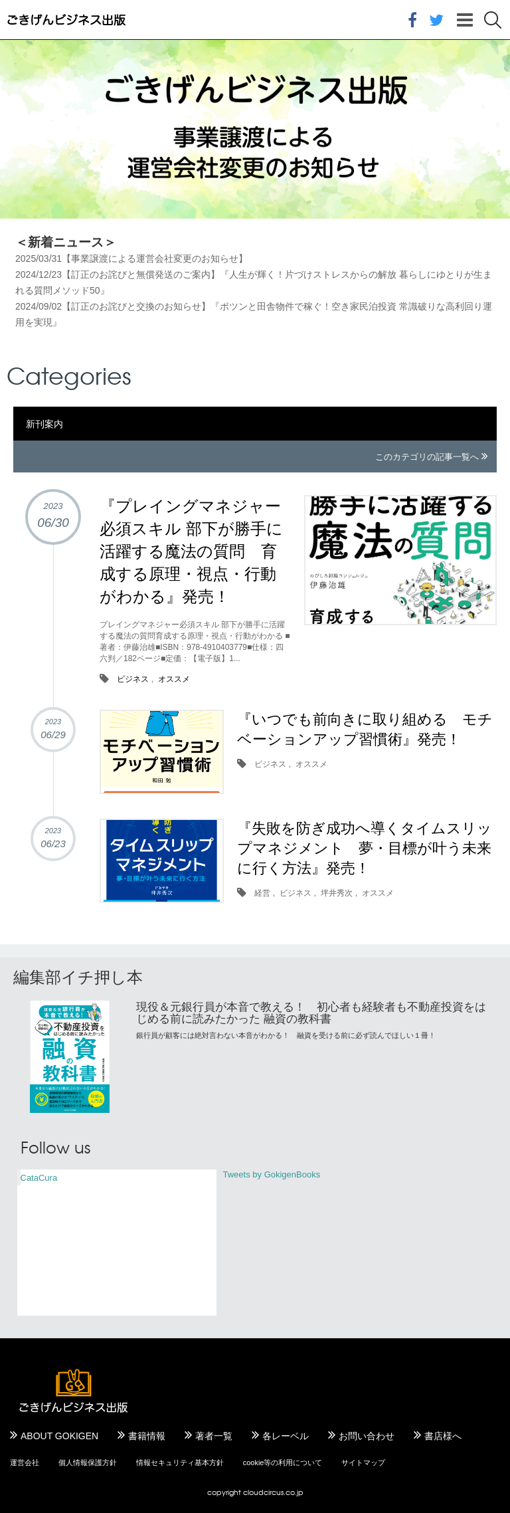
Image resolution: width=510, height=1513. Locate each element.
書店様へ (443, 1436)
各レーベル (285, 1436)
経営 (262, 893)
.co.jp (293, 1492)
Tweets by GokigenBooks (272, 1174)
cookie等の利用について (283, 1462)
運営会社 (24, 1462)
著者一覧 (213, 1436)
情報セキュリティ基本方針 (180, 1462)
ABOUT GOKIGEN (59, 1436)
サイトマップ (363, 1462)
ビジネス (133, 679)
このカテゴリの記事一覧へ (427, 457)
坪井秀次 (337, 893)
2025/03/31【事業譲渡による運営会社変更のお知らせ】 (131, 258)
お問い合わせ (366, 1436)
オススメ (174, 679)
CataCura (39, 1178)
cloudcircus (263, 1492)
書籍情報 (146, 1436)
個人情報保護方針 (87, 1462)
